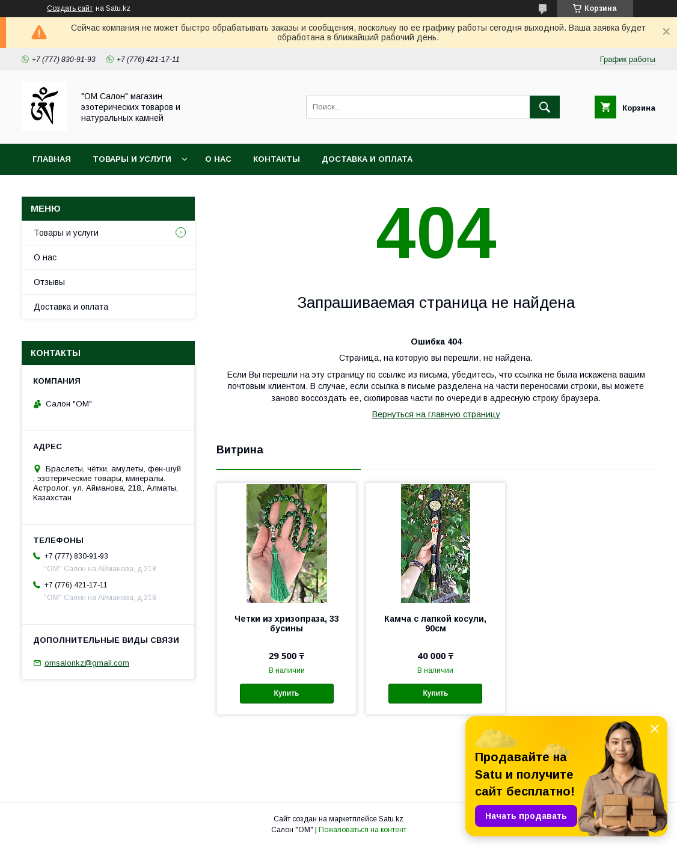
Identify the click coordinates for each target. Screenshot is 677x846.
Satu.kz (391, 819)
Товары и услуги (132, 159)
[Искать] (545, 107)
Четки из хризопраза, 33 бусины (286, 623)
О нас (218, 159)
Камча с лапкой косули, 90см (435, 623)
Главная (51, 159)
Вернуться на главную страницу (436, 414)
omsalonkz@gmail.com (86, 662)
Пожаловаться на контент (362, 830)
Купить (286, 693)
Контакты (276, 159)
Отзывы (49, 282)
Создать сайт (70, 8)
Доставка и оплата (367, 159)
